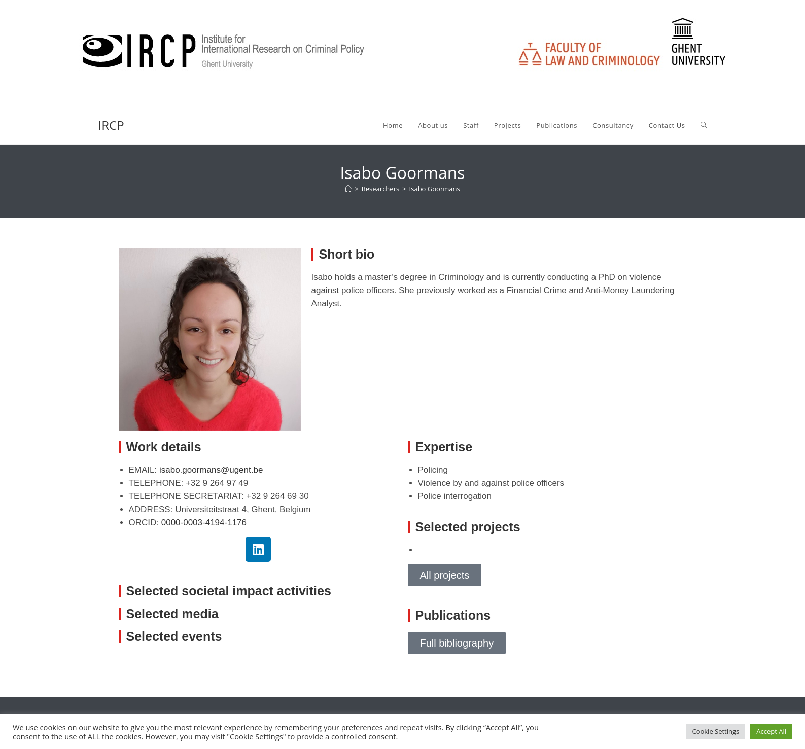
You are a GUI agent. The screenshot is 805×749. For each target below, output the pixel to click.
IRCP (111, 125)
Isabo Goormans (434, 188)
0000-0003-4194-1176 (204, 522)
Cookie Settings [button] (715, 731)
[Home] (348, 188)
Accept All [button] (771, 731)
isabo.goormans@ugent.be (211, 470)
